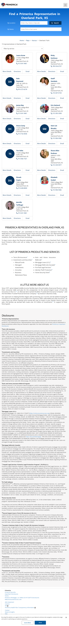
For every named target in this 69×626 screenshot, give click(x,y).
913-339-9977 (57, 165)
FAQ (6, 614)
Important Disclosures (11, 594)
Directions (17, 71)
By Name (11, 29)
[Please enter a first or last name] (40, 29)
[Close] (66, 617)
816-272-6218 (22, 89)
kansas (34, 40)
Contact (7, 610)
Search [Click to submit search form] (56, 23)
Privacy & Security (10, 592)
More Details (7, 71)
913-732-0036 (22, 134)
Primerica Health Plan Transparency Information (20, 607)
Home (22, 40)
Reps (28, 40)
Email (27, 71)
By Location (11, 23)
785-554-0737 (57, 66)
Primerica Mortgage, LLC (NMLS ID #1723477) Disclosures (22, 597)
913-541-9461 (22, 64)
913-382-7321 (22, 159)
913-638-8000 (22, 188)
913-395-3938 (57, 113)
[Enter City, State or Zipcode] (34, 23)
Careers (7, 604)
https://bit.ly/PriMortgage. (34, 437)
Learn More (27, 622)
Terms (7, 596)
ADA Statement (9, 602)
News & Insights (10, 612)
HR (6, 606)
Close (40, 622)
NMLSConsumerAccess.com (13, 599)
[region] (34, 620)
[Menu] (65, 5)
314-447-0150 (57, 93)
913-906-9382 (57, 138)
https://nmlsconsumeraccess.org (39, 413)
